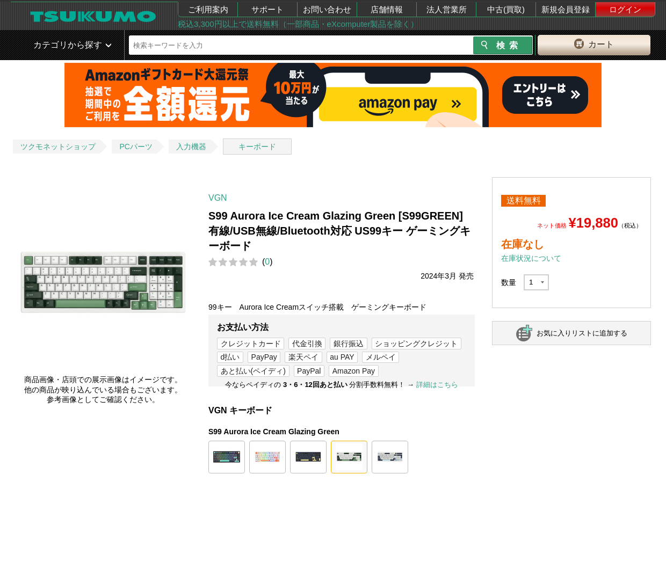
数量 (508, 282)
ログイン (625, 9)
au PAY (342, 357)
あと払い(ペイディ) (253, 371)
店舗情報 (387, 9)
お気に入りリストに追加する (582, 333)
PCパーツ (135, 146)
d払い (230, 357)
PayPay (264, 357)
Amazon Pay (353, 371)
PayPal (309, 371)
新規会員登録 (565, 9)
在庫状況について (531, 258)
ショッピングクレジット (416, 343)
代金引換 (307, 343)
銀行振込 (349, 343)
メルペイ (381, 357)
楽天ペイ (303, 357)
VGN (217, 197)
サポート (267, 9)
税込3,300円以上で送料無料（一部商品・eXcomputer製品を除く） (298, 23)
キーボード (257, 146)
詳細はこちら (437, 385)
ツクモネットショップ (58, 146)
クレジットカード (251, 343)
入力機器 (191, 146)
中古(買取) (506, 9)
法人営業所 (446, 9)
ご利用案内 (208, 9)
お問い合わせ (327, 9)
